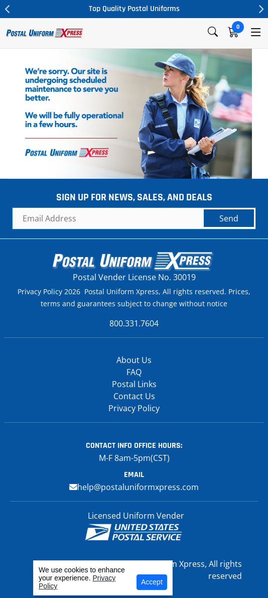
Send (228, 218)
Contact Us (134, 396)
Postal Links (134, 384)
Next (260, 9)
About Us (134, 360)
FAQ (134, 372)
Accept (152, 582)
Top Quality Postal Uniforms (134, 9)
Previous (8, 9)
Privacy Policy (134, 408)
